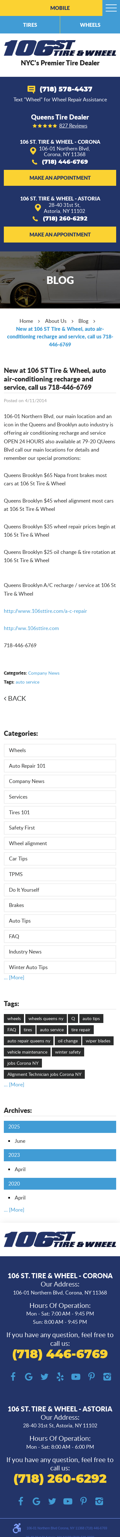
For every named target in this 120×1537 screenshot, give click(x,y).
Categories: (21, 733)
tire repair (80, 1029)
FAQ (14, 936)
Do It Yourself (24, 889)
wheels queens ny (45, 1018)
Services (18, 796)
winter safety (68, 1052)
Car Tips (18, 858)
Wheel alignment (28, 843)
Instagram (107, 1377)
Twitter (44, 1377)
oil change (68, 1041)
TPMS (16, 874)
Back (17, 698)
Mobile (60, 7)
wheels (14, 1018)
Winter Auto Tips (28, 967)
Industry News (25, 951)
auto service (27, 682)
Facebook (13, 1377)
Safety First (22, 827)
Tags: (11, 1003)
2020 (14, 1183)
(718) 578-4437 (66, 89)
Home (26, 320)
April (20, 1169)
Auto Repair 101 (27, 765)
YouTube (76, 1377)
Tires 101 (19, 812)
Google (28, 1377)
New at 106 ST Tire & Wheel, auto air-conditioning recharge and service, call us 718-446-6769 (60, 336)
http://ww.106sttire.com (31, 628)
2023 (14, 1154)
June (20, 1140)
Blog (83, 320)
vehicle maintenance (27, 1052)
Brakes (16, 905)
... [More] (14, 977)
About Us (56, 320)
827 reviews (73, 125)
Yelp (60, 1377)
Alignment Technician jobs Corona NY (44, 1074)
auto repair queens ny (28, 1041)
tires (28, 1029)
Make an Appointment (60, 177)
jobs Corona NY (23, 1063)
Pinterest (91, 1377)
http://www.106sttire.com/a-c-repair (45, 610)
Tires (30, 24)
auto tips (91, 1018)
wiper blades (98, 1041)
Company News (44, 673)
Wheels (90, 24)
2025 (14, 1126)
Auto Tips (20, 920)
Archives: (18, 1110)
